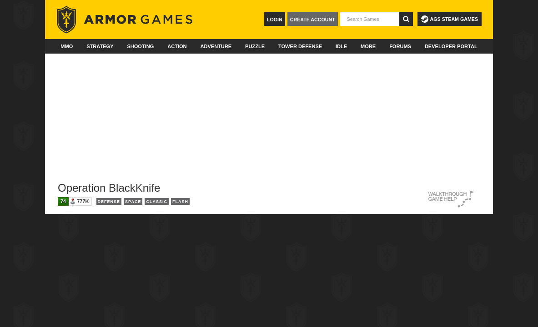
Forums (400, 46)
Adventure (215, 46)
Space (133, 201)
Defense (109, 201)
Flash (180, 201)
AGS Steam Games (449, 19)
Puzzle (255, 46)
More (368, 46)
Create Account (312, 19)
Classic (156, 201)
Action (176, 46)
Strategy (99, 46)
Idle (341, 46)
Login (274, 19)
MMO (66, 46)
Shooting (140, 46)
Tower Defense (300, 46)
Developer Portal (451, 46)
